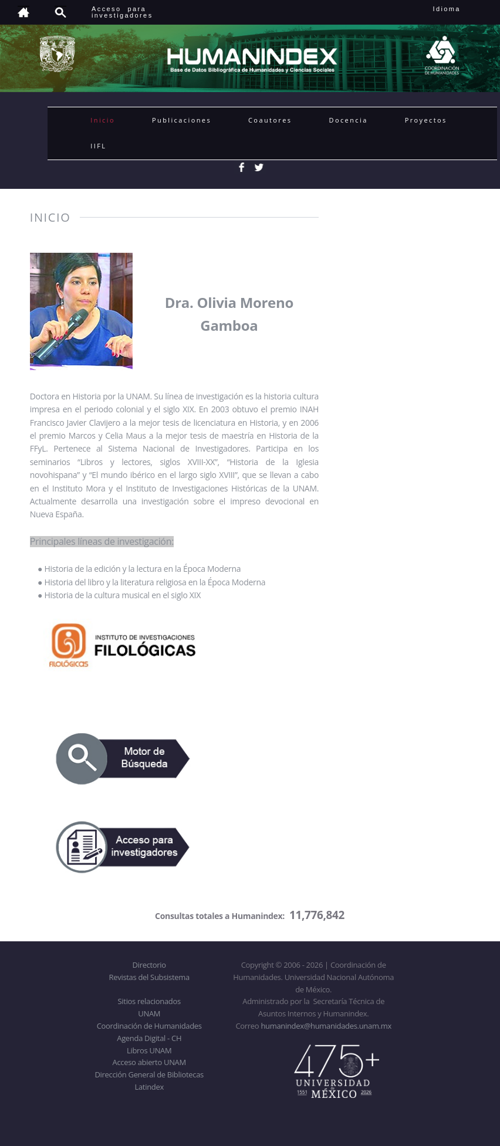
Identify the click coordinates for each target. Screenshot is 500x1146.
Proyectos (426, 120)
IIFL (98, 145)
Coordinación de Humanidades (149, 1025)
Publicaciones (181, 120)
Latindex (149, 1086)
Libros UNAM (149, 1050)
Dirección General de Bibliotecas (148, 1074)
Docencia (348, 120)
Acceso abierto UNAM (149, 1062)
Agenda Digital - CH (149, 1038)
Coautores (270, 120)
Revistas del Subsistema (149, 977)
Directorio (149, 964)
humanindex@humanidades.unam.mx (326, 1025)
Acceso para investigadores (122, 12)
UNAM (149, 1013)
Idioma (461, 8)
